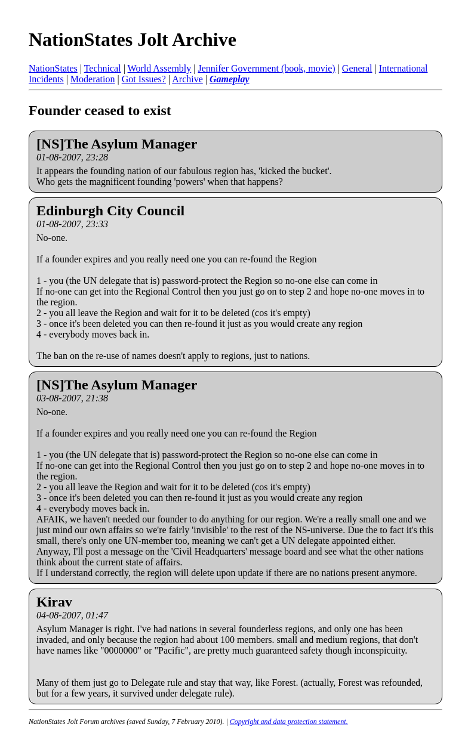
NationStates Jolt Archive (132, 39)
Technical (102, 68)
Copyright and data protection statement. (289, 721)
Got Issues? (144, 79)
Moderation (92, 79)
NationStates (53, 68)
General (357, 68)
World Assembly (160, 68)
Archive (187, 79)
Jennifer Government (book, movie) (266, 68)
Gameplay (230, 79)
